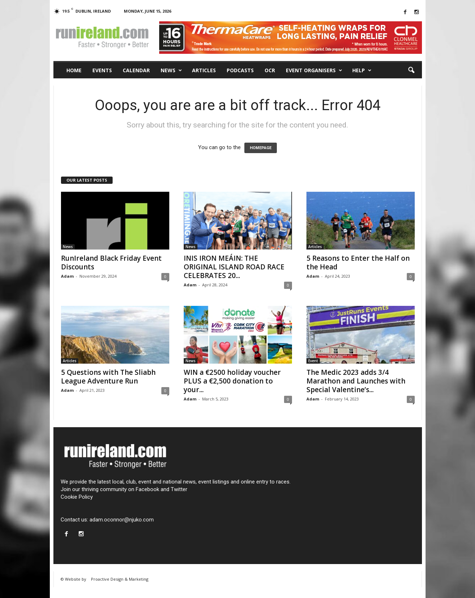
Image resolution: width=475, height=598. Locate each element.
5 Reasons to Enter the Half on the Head (358, 263)
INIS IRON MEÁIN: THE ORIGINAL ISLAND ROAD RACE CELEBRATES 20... (234, 267)
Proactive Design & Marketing (119, 579)
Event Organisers (314, 70)
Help (361, 70)
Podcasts (240, 70)
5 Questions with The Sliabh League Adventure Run (108, 377)
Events (102, 70)
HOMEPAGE (260, 148)
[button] (411, 70)
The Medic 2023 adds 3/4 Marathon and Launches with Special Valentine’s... (355, 381)
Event (313, 360)
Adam (67, 276)
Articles (204, 70)
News (171, 70)
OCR (270, 70)
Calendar (136, 70)
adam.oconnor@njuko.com (122, 519)
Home (74, 70)
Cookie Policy (77, 497)
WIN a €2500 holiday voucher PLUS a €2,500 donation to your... (232, 381)
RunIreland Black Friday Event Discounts (111, 263)
